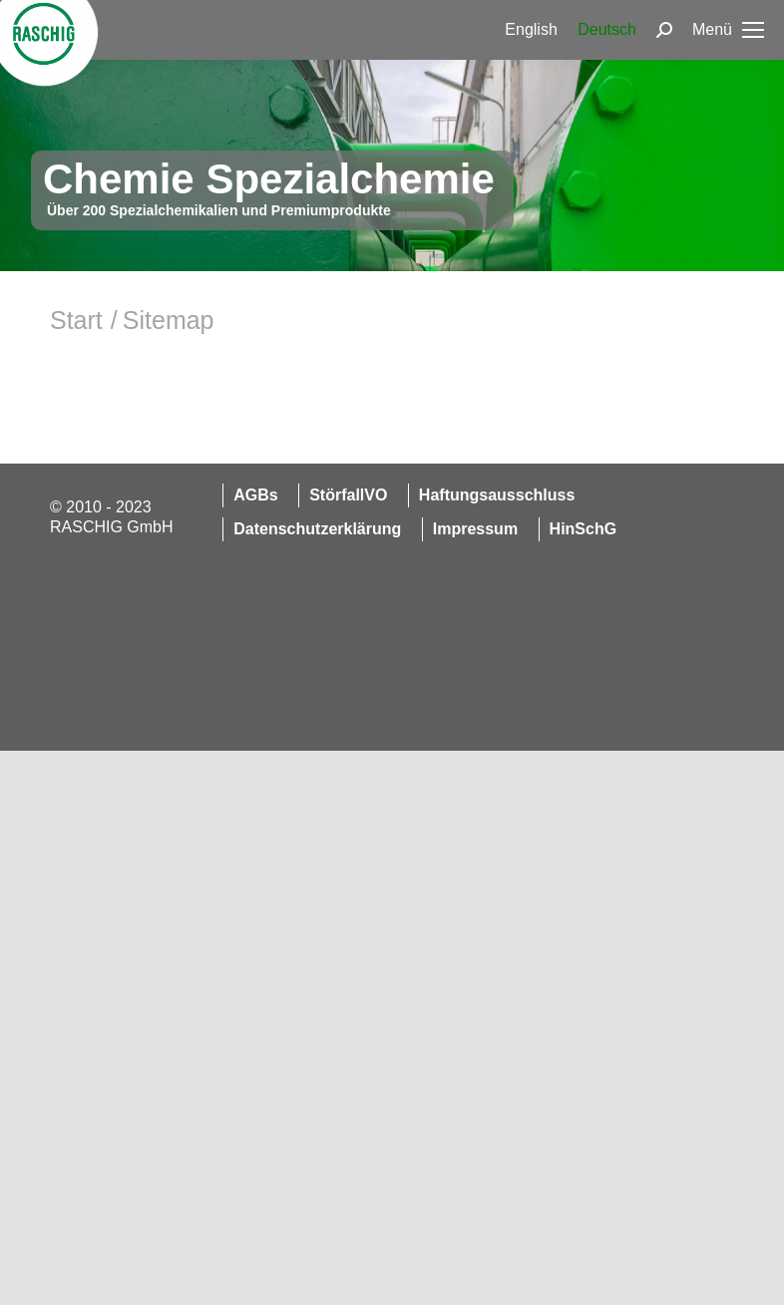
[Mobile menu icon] (728, 30)
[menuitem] (531, 30)
